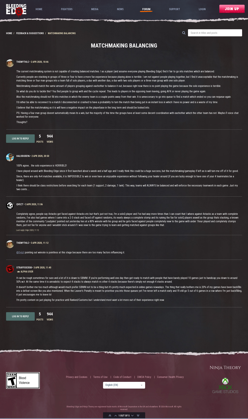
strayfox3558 (24, 267)
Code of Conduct (122, 377)
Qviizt (19, 204)
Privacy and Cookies (76, 377)
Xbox (225, 385)
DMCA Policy (144, 377)
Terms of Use (100, 377)
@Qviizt (20, 252)
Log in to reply (20, 138)
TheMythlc (22, 62)
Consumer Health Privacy (170, 377)
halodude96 (23, 156)
